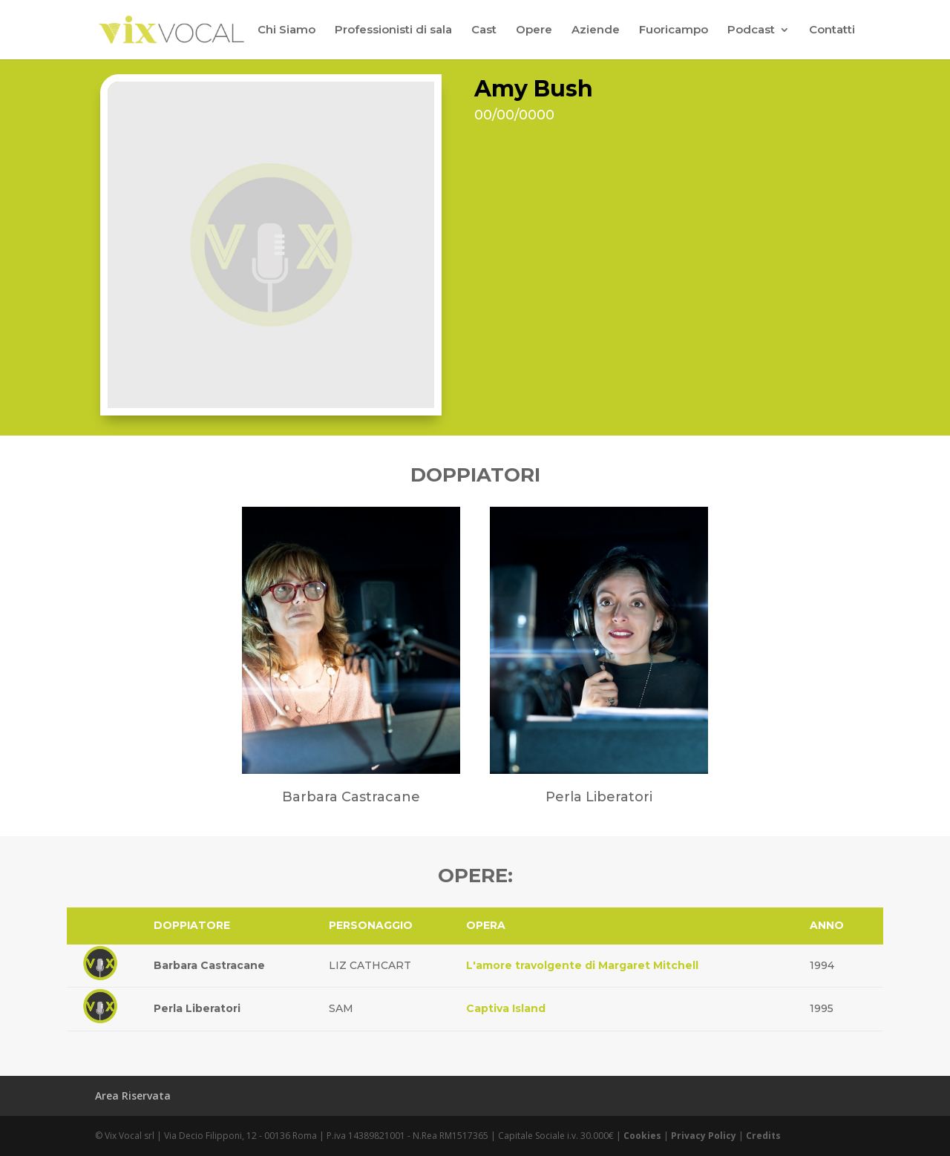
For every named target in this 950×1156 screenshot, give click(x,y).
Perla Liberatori (197, 1008)
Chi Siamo (286, 30)
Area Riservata (133, 1095)
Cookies (642, 1135)
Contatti (832, 30)
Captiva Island (506, 1008)
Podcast (751, 30)
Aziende (595, 30)
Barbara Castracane (209, 965)
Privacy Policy (703, 1135)
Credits (763, 1135)
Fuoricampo (673, 30)
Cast (484, 30)
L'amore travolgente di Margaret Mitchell (582, 965)
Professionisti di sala (393, 30)
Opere (534, 30)
